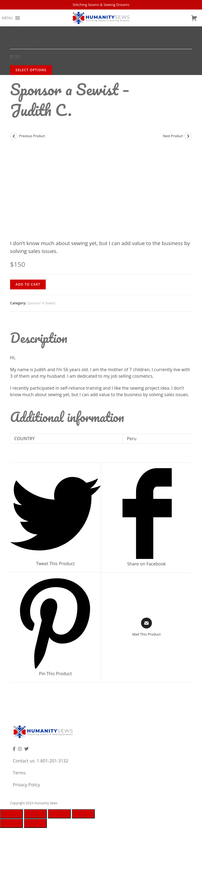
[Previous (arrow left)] (11, 823)
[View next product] (188, 136)
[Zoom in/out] (83, 813)
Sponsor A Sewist (41, 303)
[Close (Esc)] (11, 813)
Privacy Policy (26, 785)
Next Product (173, 136)
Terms (19, 773)
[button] (7, 18)
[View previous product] (14, 136)
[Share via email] (146, 627)
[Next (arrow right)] (35, 823)
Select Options (31, 70)
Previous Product (32, 136)
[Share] (35, 813)
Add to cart (28, 284)
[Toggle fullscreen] (59, 813)
